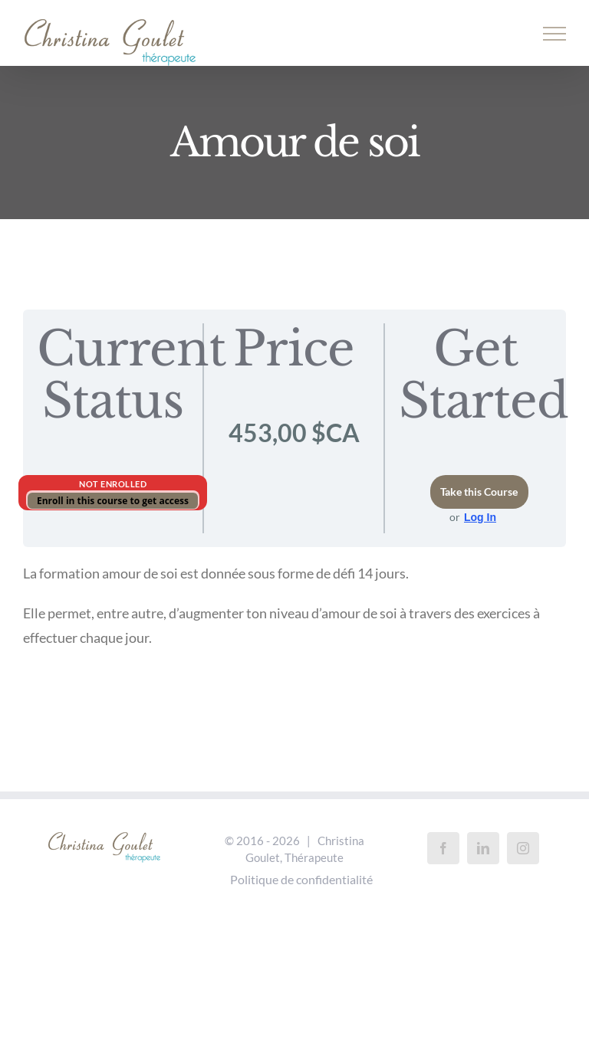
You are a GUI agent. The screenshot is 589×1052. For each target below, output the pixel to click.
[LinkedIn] (483, 848)
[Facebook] (443, 848)
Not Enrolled (112, 484)
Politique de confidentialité (301, 879)
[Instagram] (523, 848)
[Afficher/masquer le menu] (555, 34)
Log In (480, 517)
